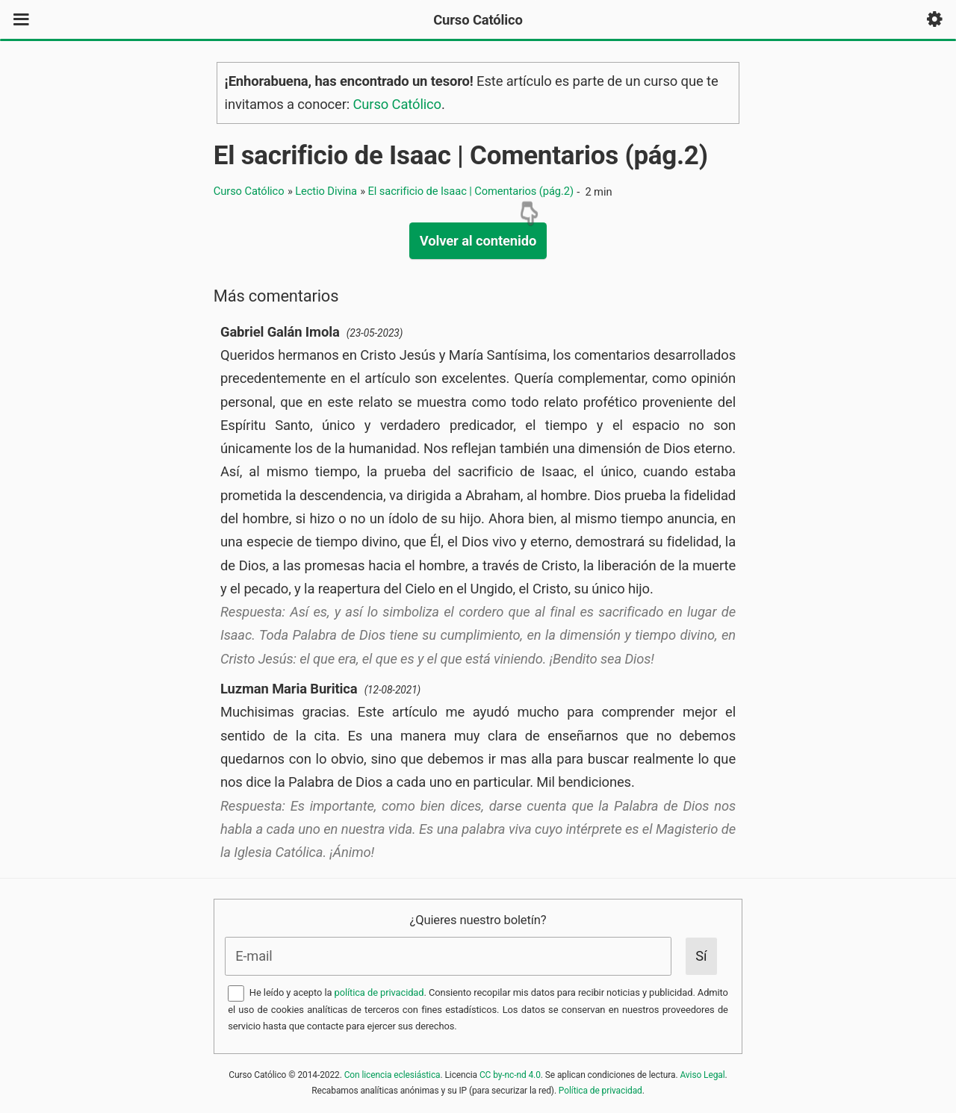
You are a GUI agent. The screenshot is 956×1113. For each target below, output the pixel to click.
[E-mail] (448, 956)
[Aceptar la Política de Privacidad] (236, 993)
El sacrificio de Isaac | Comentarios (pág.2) (461, 155)
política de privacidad (379, 992)
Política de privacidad (600, 1090)
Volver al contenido (478, 241)
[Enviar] (701, 956)
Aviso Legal (702, 1075)
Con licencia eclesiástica (392, 1075)
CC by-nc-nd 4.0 (510, 1075)
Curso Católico (397, 104)
